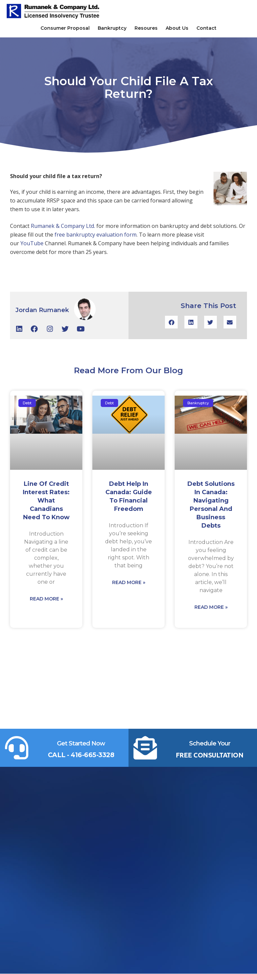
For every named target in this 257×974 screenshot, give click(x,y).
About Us (177, 28)
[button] (171, 322)
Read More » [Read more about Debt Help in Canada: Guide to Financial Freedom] (128, 582)
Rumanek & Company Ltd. (63, 226)
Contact (206, 28)
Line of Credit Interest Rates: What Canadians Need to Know (46, 500)
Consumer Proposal (65, 28)
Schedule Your (209, 743)
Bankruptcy (112, 28)
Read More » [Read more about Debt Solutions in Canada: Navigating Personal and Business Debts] (211, 607)
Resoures (146, 28)
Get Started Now (81, 743)
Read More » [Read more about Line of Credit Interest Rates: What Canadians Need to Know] (46, 599)
